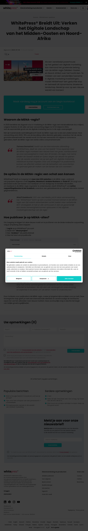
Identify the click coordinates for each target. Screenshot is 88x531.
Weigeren (19, 278)
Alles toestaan (69, 278)
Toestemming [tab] (18, 256)
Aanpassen (44, 278)
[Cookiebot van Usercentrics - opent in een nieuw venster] (73, 251)
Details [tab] (44, 256)
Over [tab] (69, 256)
